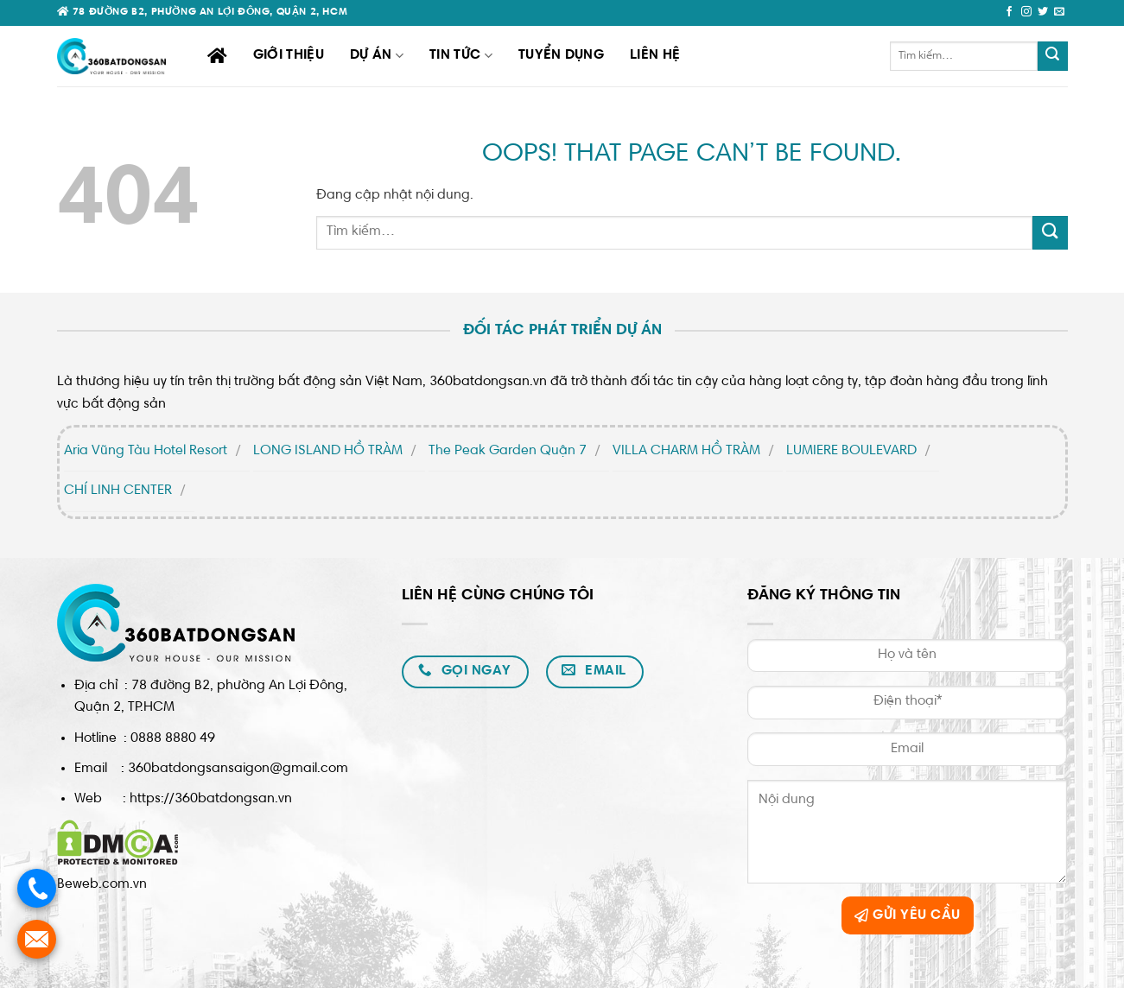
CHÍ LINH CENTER (118, 490)
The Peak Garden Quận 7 (508, 451)
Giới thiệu (288, 55)
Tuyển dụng (561, 55)
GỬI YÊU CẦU (907, 915)
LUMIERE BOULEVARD (851, 451)
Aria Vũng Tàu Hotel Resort (145, 451)
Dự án (376, 56)
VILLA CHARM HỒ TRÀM (686, 451)
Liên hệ (655, 55)
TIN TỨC (460, 56)
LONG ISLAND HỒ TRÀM (328, 451)
